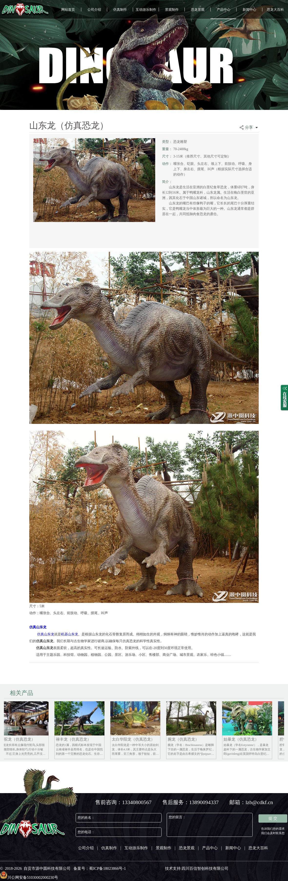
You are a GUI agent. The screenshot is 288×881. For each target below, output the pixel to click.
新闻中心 (249, 9)
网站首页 (68, 9)
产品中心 (223, 9)
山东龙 (73, 634)
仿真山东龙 (37, 627)
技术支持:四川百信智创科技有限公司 (196, 868)
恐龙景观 (198, 9)
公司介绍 (94, 9)
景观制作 (172, 9)
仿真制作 (120, 9)
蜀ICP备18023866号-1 (107, 868)
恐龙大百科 (275, 9)
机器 (64, 634)
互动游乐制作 (146, 9)
